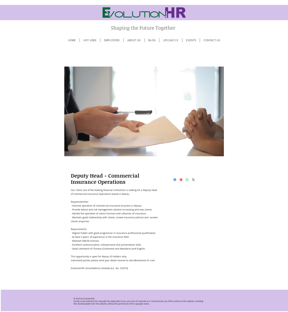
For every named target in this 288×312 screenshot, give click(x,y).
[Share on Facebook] (175, 180)
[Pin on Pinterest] (181, 180)
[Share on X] (193, 180)
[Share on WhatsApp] (187, 180)
